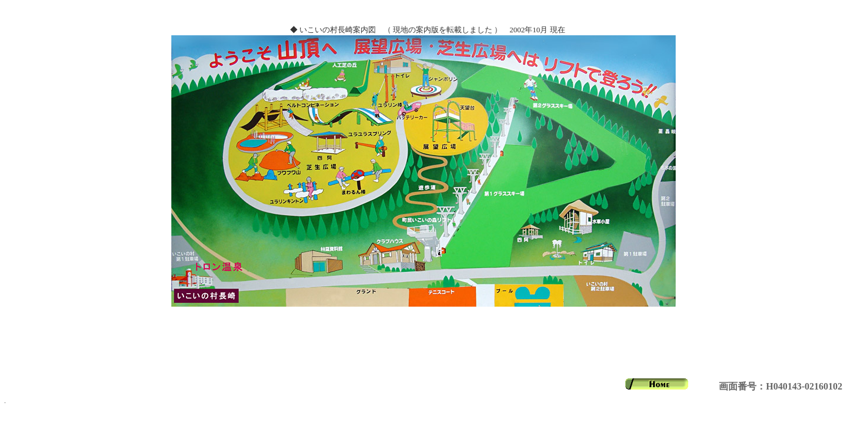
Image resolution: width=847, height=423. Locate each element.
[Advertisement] (423, 342)
